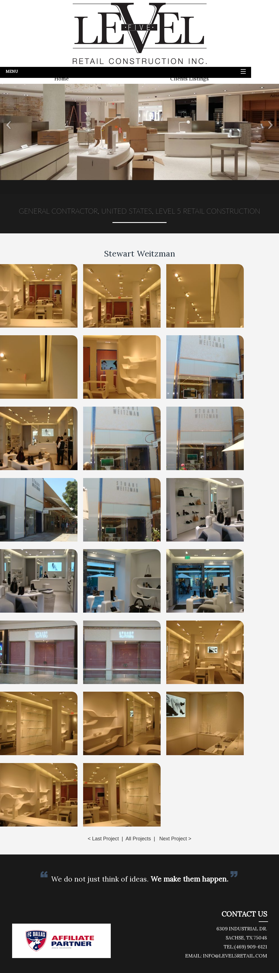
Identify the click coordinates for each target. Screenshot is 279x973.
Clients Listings (189, 78)
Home (61, 78)
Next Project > (175, 838)
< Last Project (103, 838)
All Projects (138, 838)
